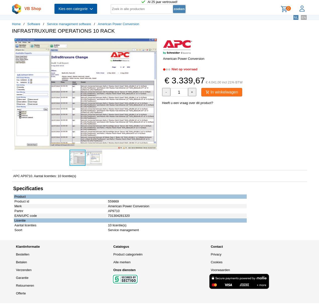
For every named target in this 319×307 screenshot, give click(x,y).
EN (303, 17)
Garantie (22, 278)
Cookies (217, 262)
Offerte (21, 293)
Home (16, 24)
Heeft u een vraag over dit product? (187, 103)
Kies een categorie (75, 9)
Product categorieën (128, 254)
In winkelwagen (222, 92)
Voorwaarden (220, 270)
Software (33, 24)
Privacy (216, 254)
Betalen (21, 262)
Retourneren (25, 285)
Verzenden (24, 270)
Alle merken (122, 262)
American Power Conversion (118, 24)
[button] (155, 43)
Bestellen (22, 254)
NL (296, 17)
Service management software (69, 24)
